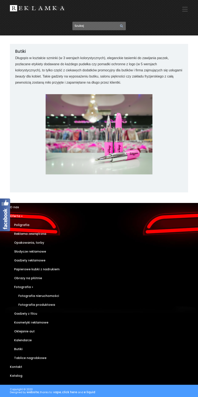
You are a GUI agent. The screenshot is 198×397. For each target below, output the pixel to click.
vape (57, 392)
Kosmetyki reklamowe (31, 322)
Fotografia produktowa (36, 304)
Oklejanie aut (24, 331)
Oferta (16, 216)
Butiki (18, 349)
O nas (14, 207)
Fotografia (23, 287)
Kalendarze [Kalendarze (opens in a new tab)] (23, 340)
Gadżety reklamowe (29, 260)
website (33, 392)
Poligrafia (21, 225)
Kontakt (16, 367)
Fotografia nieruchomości (38, 296)
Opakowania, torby (29, 242)
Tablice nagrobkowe (30, 358)
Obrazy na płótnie (28, 278)
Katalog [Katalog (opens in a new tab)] (16, 375)
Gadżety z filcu (25, 313)
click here (69, 392)
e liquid (89, 392)
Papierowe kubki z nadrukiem (37, 269)
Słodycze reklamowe (30, 251)
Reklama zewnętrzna (30, 233)
